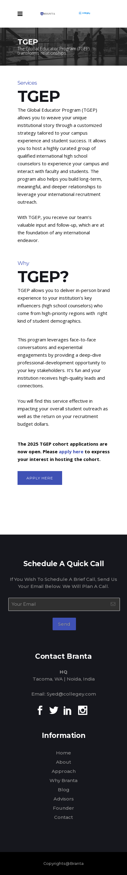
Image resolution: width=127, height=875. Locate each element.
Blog (63, 789)
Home (63, 753)
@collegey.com (77, 694)
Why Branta (63, 780)
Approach (64, 771)
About (63, 762)
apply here (71, 451)
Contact (63, 817)
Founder (63, 808)
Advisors (64, 799)
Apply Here (39, 478)
